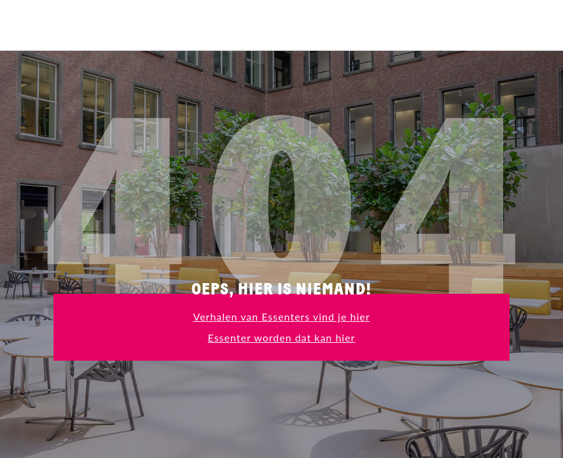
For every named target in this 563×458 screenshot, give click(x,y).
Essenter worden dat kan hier (282, 337)
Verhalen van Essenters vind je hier (281, 316)
